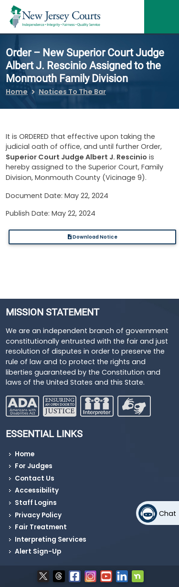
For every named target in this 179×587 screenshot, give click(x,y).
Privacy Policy (38, 515)
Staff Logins (36, 502)
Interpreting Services (50, 539)
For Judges (34, 466)
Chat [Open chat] (167, 513)
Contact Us (34, 478)
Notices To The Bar (72, 91)
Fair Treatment (41, 527)
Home (17, 91)
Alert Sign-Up (38, 551)
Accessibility (37, 490)
